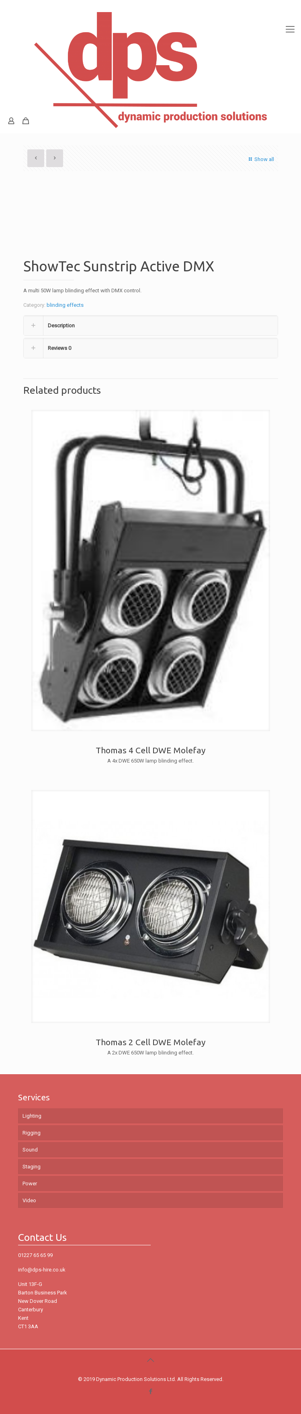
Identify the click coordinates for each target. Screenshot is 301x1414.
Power (30, 1183)
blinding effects (65, 305)
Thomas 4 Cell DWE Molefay (150, 750)
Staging (32, 1167)
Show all (260, 159)
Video (29, 1200)
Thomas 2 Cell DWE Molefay (150, 1042)
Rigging (32, 1133)
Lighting (32, 1116)
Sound (30, 1150)
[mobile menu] (290, 16)
